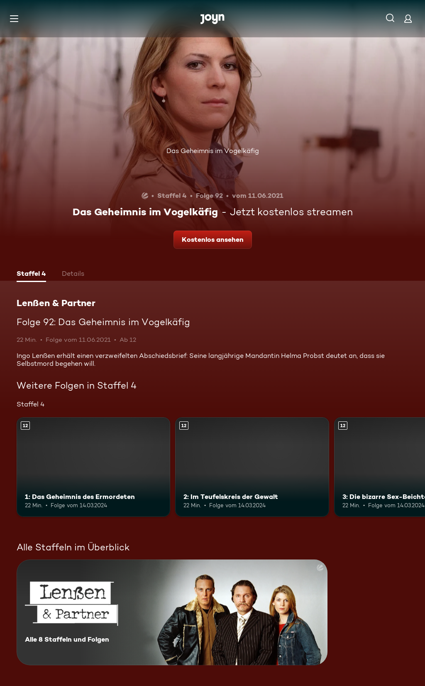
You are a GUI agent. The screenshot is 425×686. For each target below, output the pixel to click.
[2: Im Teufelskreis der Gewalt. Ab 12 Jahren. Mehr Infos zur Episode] (252, 467)
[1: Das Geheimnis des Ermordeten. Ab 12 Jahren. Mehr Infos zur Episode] (93, 467)
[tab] (31, 274)
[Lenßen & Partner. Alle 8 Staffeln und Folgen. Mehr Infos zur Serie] (172, 612)
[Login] (408, 18)
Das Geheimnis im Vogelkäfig (212, 151)
